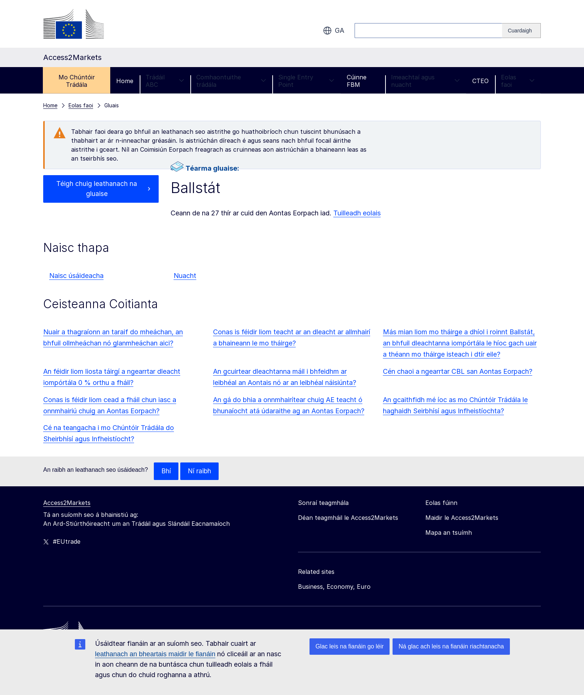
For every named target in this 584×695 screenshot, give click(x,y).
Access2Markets (67, 503)
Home (124, 81)
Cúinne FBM (356, 80)
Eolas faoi (517, 80)
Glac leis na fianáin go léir (349, 646)
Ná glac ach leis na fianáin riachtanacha (451, 646)
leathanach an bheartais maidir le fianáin (155, 654)
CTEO (480, 81)
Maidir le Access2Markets (461, 518)
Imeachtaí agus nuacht (425, 80)
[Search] (521, 30)
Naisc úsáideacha (76, 275)
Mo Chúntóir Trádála (76, 80)
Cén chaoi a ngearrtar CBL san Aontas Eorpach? (457, 371)
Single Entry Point (306, 80)
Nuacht (185, 275)
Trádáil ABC (165, 80)
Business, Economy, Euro (334, 587)
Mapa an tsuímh (448, 533)
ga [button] (333, 30)
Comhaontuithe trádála (231, 80)
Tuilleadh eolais (357, 213)
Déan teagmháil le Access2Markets (348, 518)
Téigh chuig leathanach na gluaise (96, 189)
